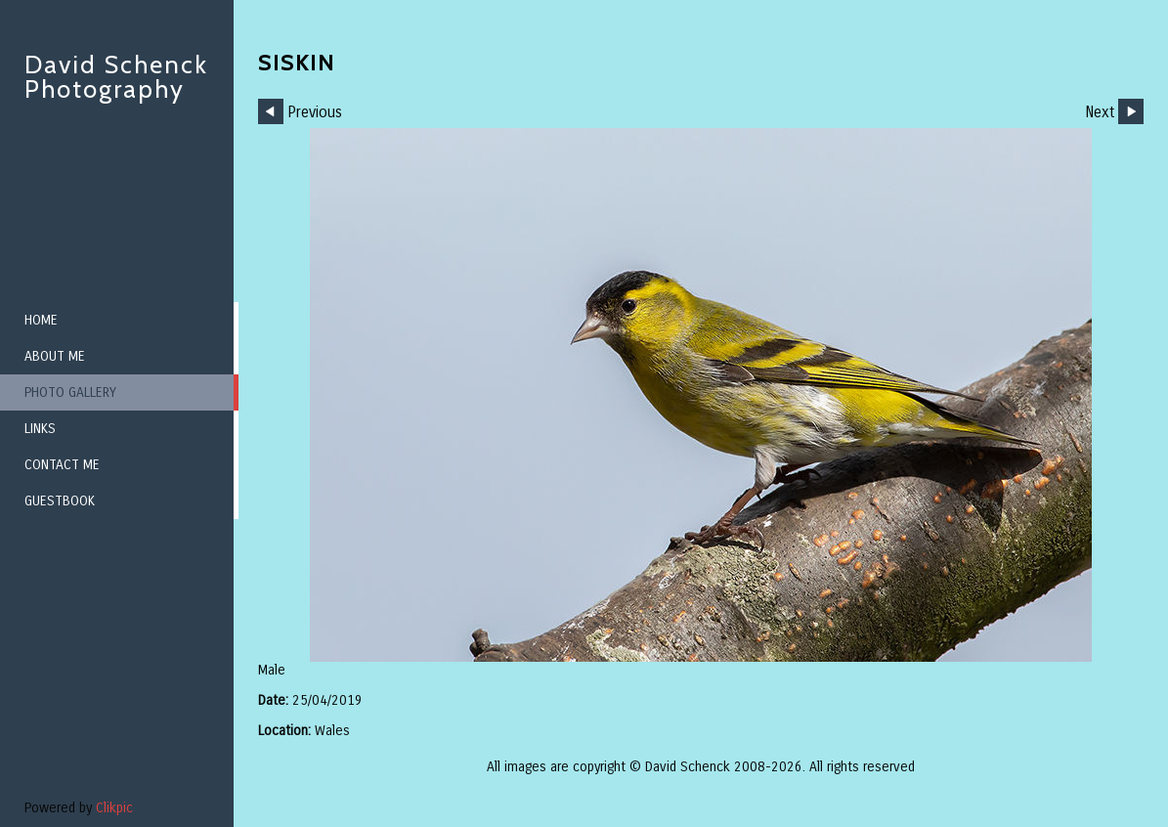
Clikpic (114, 808)
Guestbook (59, 501)
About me (54, 356)
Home (41, 320)
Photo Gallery (70, 392)
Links (40, 428)
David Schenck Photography (116, 77)
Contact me (62, 465)
